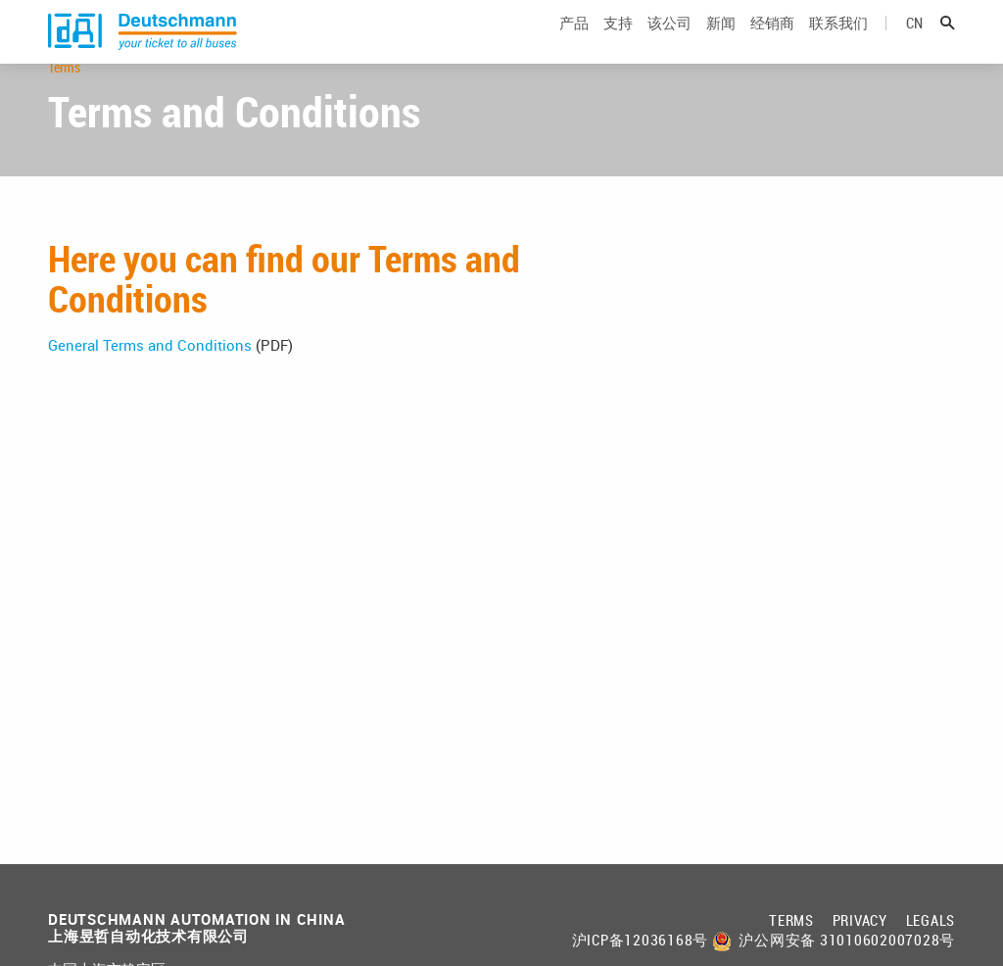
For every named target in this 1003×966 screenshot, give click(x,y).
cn (914, 42)
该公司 (669, 42)
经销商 (772, 42)
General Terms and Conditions (150, 402)
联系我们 (838, 42)
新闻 (721, 42)
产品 (574, 42)
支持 (618, 42)
